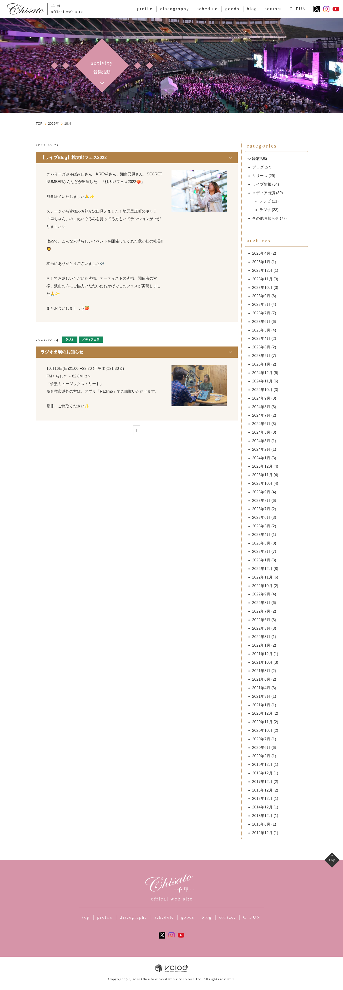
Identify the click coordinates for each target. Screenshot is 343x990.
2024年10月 (262, 390)
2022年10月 (262, 586)
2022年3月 (261, 637)
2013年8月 (261, 824)
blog (252, 9)
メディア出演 (90, 339)
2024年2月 (261, 449)
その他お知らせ (265, 218)
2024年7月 (261, 415)
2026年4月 (261, 253)
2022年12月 (262, 569)
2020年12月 (262, 713)
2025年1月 (261, 364)
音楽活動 (257, 159)
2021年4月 (261, 688)
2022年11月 (262, 577)
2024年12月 (262, 373)
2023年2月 (261, 551)
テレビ (265, 201)
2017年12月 (262, 782)
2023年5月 (261, 526)
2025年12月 (262, 270)
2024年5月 (261, 432)
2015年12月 (262, 799)
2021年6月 (261, 679)
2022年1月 (261, 645)
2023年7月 (261, 509)
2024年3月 (261, 441)
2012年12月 (262, 833)
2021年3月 (261, 696)
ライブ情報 (261, 184)
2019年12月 (262, 764)
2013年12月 (262, 816)
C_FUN (298, 9)
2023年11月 (262, 475)
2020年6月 (261, 748)
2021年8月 (261, 671)
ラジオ (69, 339)
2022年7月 (261, 611)
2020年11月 (262, 722)
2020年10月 (262, 730)
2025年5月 (261, 330)
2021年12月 (262, 654)
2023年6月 (261, 517)
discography (174, 9)
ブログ (69, 145)
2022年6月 (261, 620)
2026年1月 (261, 262)
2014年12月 (262, 807)
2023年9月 (261, 492)
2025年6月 (261, 322)
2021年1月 (261, 705)
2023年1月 (261, 560)
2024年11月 (262, 381)
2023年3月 (261, 543)
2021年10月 (262, 662)
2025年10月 (262, 288)
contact (273, 9)
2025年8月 (261, 304)
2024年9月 (261, 398)
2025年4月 (261, 339)
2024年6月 (261, 424)
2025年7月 (261, 313)
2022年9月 (261, 594)
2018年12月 (262, 773)
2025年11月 (262, 279)
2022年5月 (261, 628)
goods (232, 9)
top (86, 917)
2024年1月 (261, 458)
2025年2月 (261, 356)
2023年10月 (262, 483)
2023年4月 (261, 535)
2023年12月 (262, 466)
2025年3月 (261, 347)
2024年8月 (261, 407)
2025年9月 (261, 296)
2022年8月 (261, 603)
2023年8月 (261, 501)
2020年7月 (261, 739)
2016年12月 (262, 790)
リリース (259, 176)
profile (145, 9)
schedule (207, 9)
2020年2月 (261, 756)
